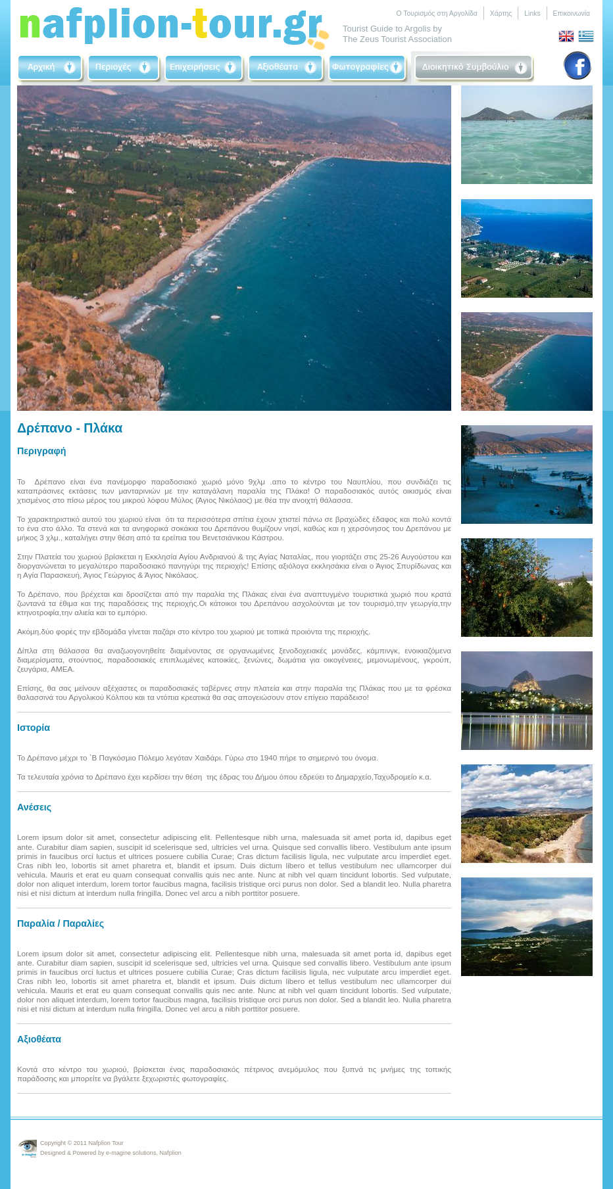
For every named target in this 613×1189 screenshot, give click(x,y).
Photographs (368, 68)
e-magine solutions (131, 1153)
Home (50, 68)
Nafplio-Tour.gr (175, 25)
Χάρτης (501, 13)
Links (532, 13)
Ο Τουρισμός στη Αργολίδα (436, 13)
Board (474, 68)
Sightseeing (286, 68)
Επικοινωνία (571, 13)
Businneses (204, 68)
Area (124, 68)
